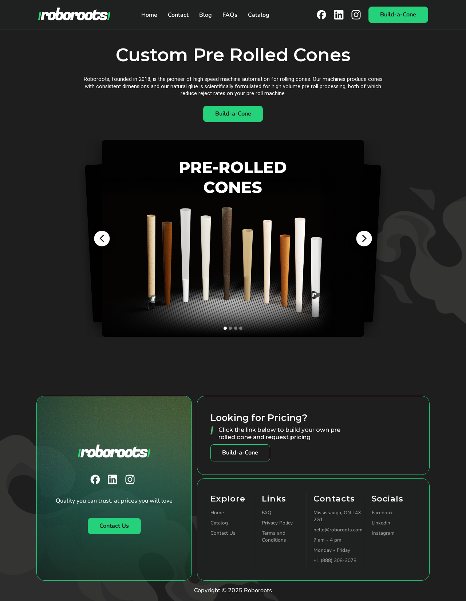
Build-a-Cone (240, 453)
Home (149, 15)
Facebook (382, 512)
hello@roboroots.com (338, 529)
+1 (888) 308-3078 (334, 560)
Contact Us (223, 533)
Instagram (383, 533)
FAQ (266, 512)
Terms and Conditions (274, 536)
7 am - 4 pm (327, 539)
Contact (178, 15)
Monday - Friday (331, 550)
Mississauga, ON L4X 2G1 (337, 516)
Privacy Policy (277, 522)
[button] (102, 238)
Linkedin (381, 522)
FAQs (229, 15)
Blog (205, 15)
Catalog (258, 15)
